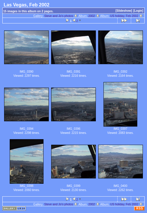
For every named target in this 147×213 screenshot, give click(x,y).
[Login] (138, 10)
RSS (139, 208)
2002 (94, 16)
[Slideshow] (124, 10)
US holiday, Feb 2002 (126, 16)
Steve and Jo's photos (61, 16)
